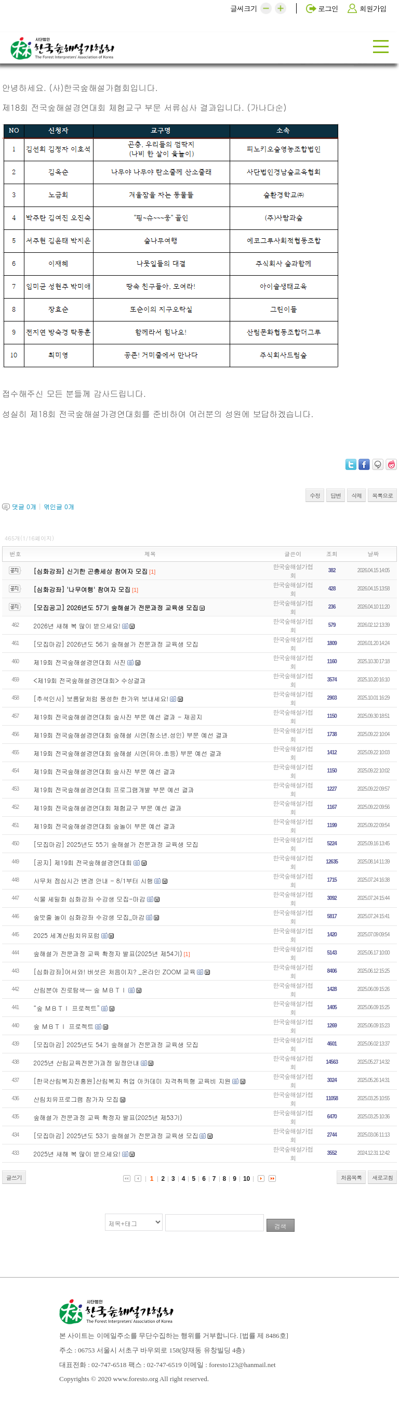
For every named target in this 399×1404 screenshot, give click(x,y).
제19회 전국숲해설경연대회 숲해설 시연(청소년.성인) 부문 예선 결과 (130, 734)
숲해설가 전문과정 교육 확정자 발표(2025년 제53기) (107, 1117)
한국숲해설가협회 (293, 570)
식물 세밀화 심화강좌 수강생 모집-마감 (89, 898)
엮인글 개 (59, 506)
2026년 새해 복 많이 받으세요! (77, 625)
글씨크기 (243, 8)
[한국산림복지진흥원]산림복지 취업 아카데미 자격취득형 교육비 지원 (132, 1080)
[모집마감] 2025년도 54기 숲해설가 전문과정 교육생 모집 (115, 1044)
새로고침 (382, 1177)
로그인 (328, 8)
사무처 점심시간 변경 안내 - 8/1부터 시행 (93, 880)
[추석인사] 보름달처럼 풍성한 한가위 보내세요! (100, 698)
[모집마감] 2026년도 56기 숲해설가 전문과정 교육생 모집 (115, 643)
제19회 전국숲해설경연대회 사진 (79, 662)
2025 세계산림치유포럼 (66, 935)
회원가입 (373, 8)
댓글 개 (24, 506)
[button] (266, 8)
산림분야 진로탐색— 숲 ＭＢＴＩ (80, 989)
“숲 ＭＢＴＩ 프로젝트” (66, 1007)
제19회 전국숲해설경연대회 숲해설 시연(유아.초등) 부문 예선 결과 (127, 753)
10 (246, 1178)
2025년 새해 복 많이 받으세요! (77, 1153)
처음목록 (351, 1177)
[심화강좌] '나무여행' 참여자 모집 (81, 589)
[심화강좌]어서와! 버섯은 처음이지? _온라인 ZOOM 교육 (114, 971)
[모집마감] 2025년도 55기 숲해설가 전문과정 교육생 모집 (115, 844)
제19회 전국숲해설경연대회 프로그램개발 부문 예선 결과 (113, 789)
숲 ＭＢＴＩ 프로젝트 (63, 1026)
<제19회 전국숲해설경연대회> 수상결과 (89, 680)
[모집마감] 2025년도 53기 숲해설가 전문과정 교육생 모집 (115, 1135)
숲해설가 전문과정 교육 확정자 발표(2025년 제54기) (107, 953)
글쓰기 (14, 1177)
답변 (335, 495)
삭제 (356, 495)
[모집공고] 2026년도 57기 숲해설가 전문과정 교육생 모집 (115, 607)
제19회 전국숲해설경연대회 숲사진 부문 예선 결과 (104, 771)
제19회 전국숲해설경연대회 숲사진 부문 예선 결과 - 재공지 (117, 716)
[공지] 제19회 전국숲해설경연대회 (82, 862)
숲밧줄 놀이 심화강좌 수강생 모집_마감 (88, 916)
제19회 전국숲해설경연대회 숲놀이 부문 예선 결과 (104, 825)
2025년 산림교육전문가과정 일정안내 (86, 1062)
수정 (315, 495)
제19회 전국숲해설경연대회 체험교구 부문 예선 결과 (107, 807)
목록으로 (382, 495)
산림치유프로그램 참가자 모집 (75, 1098)
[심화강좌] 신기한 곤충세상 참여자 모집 (90, 570)
